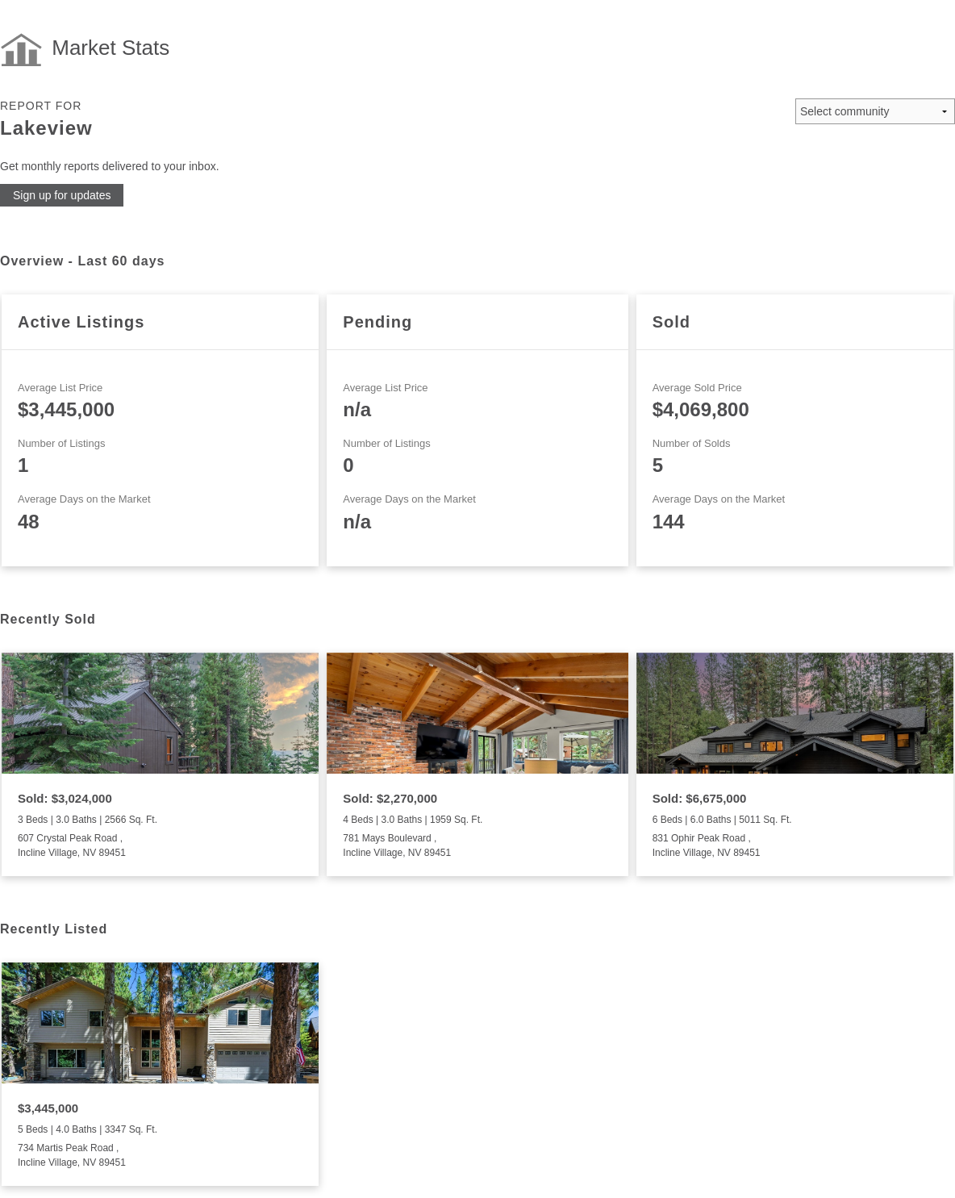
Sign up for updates (62, 195)
